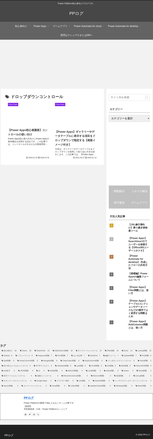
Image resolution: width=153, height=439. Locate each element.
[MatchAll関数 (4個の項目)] (74, 371)
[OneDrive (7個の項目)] (94, 356)
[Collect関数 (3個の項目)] (76, 386)
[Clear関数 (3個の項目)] (57, 386)
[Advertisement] (76, 64)
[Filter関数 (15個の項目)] (112, 351)
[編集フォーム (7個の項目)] (111, 356)
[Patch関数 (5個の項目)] (144, 361)
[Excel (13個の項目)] (127, 351)
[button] (146, 97)
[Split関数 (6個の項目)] (7, 361)
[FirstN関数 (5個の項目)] (95, 366)
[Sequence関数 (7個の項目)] (44, 356)
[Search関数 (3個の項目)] (10, 386)
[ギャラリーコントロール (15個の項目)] (89, 351)
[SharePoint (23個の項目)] (42, 351)
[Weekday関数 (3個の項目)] (123, 386)
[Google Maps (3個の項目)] (43, 381)
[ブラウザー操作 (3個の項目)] (64, 381)
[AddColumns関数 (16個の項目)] (62, 351)
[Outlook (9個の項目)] (7, 356)
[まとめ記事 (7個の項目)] (78, 356)
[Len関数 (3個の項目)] (83, 381)
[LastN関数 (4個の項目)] (93, 371)
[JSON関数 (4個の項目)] (25, 371)
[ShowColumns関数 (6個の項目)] (27, 361)
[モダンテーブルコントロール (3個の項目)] (16, 381)
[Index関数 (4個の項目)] (111, 371)
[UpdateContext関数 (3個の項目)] (99, 386)
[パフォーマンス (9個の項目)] (24, 356)
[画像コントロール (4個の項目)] (46, 376)
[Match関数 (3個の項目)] (143, 386)
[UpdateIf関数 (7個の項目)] (129, 356)
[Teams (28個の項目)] (26, 351)
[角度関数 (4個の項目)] (122, 376)
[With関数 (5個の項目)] (125, 366)
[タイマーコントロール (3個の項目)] (34, 386)
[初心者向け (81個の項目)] (9, 351)
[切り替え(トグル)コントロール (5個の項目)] (16, 366)
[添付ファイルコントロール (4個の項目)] (16, 376)
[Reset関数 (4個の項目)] (144, 371)
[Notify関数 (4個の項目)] (55, 371)
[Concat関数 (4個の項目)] (142, 376)
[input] (129, 97)
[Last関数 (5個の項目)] (80, 366)
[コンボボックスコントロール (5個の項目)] (120, 361)
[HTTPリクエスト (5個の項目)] (42, 366)
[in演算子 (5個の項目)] (8, 371)
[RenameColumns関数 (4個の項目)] (74, 376)
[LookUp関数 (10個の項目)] (143, 351)
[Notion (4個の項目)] (127, 371)
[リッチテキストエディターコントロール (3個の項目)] (132, 381)
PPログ (29, 397)
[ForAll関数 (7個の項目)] (61, 356)
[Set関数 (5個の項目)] (110, 366)
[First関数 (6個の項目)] (146, 356)
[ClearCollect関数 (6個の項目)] (70, 361)
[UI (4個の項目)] (40, 371)
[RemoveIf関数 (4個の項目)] (101, 376)
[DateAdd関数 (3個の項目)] (101, 381)
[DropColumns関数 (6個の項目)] (92, 361)
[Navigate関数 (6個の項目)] (49, 361)
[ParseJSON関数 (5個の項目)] (143, 366)
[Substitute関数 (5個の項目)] (63, 366)
